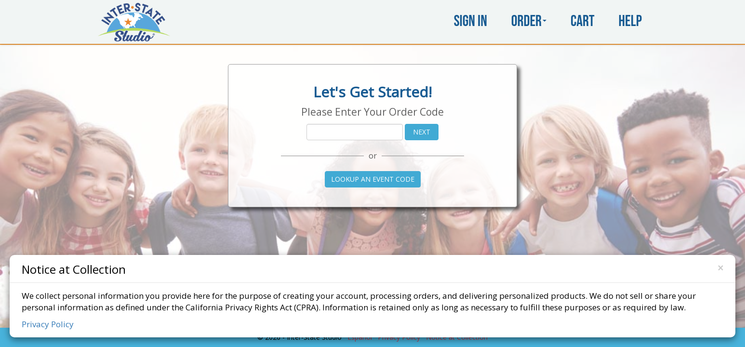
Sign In (470, 21)
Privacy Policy (48, 324)
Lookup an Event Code (372, 179)
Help (630, 21)
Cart (583, 21)
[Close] (720, 268)
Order (528, 21)
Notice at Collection (74, 268)
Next (421, 131)
